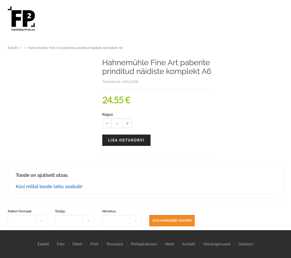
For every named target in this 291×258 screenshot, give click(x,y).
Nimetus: (109, 211)
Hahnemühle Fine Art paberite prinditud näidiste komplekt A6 (75, 48)
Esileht (13, 48)
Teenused (114, 244)
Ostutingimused (216, 244)
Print (94, 244)
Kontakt (188, 244)
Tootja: (60, 211)
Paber (77, 244)
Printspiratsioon (144, 244)
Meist (169, 244)
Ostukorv (245, 244)
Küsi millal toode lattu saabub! (49, 186)
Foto (61, 244)
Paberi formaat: (20, 211)
